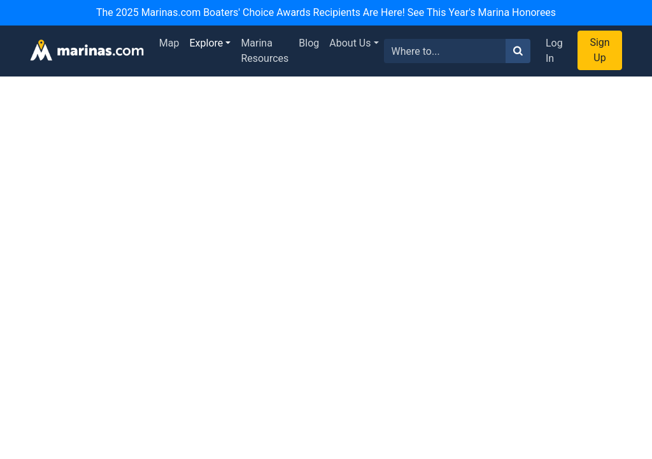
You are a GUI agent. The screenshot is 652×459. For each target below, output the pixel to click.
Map (169, 43)
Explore (206, 43)
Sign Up (599, 50)
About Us (350, 43)
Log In (554, 50)
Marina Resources (264, 50)
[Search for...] (445, 51)
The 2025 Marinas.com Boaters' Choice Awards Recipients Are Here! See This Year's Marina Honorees (326, 12)
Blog (309, 43)
